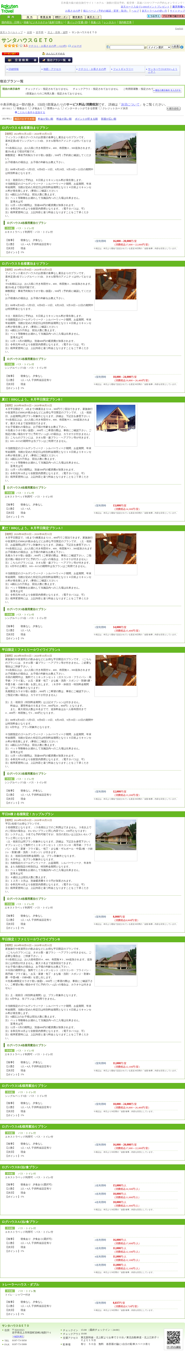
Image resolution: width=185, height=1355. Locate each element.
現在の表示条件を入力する (167, 90)
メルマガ (76, 45)
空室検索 (21, 60)
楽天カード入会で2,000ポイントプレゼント (145, 6)
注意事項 (181, 47)
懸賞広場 (45, 17)
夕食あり (37, 108)
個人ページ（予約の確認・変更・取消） (106, 10)
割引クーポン (61, 17)
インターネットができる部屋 (81, 108)
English (179, 28)
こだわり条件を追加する (31, 112)
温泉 (51, 22)
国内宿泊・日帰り (12, 22)
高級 (26, 22)
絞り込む (173, 108)
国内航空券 (125, 22)
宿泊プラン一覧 (55, 60)
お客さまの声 (72, 10)
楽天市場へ (178, 6)
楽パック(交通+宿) (77, 22)
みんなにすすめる (55, 53)
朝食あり (22, 108)
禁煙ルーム (53, 108)
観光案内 (77, 17)
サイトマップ (177, 10)
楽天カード (93, 17)
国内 (10, 17)
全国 (29, 32)
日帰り (59, 22)
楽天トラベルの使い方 (154, 10)
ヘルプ (135, 10)
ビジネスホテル (39, 22)
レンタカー (110, 22)
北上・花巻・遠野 (58, 32)
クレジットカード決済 (115, 108)
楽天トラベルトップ (11, 32)
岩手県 (39, 32)
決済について (130, 104)
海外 (29, 17)
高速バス (96, 22)
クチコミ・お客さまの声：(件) (47, 45)
